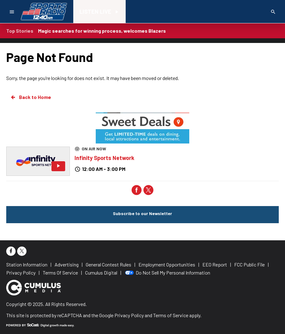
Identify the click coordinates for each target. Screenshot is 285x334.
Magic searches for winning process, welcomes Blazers (102, 31)
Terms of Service (170, 315)
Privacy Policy (129, 315)
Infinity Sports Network (104, 157)
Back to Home (30, 97)
